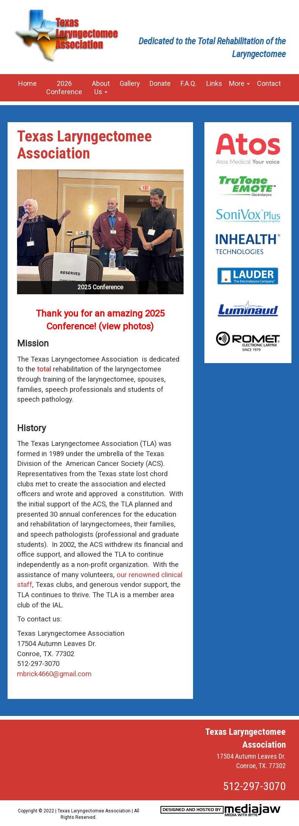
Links (214, 83)
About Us (101, 87)
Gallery (130, 83)
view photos (126, 326)
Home (27, 83)
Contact (269, 83)
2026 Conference (64, 87)
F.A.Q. (188, 83)
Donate (160, 83)
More (239, 83)
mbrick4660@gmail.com (54, 674)
